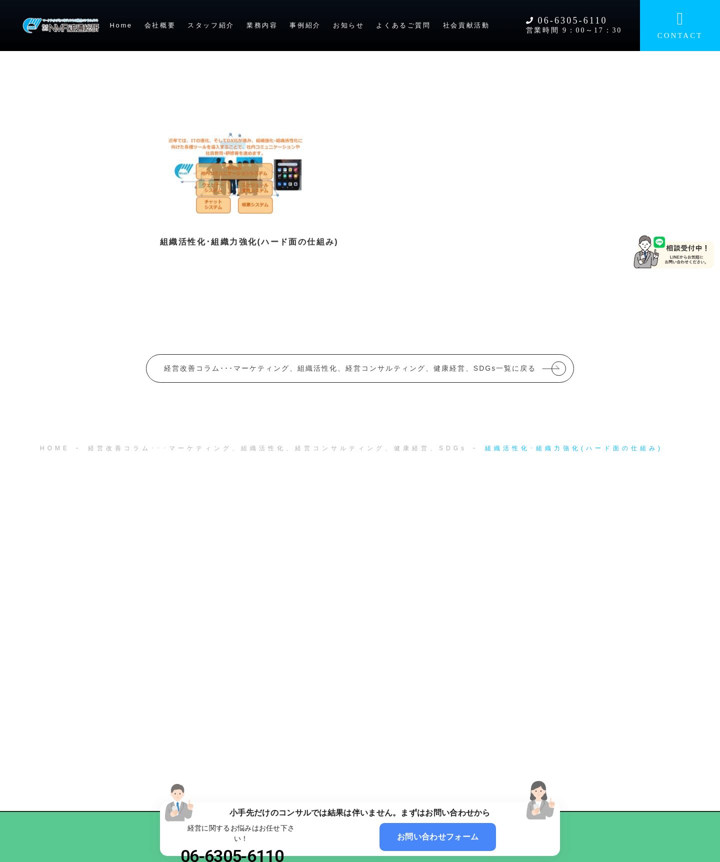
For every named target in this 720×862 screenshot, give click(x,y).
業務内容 (262, 25)
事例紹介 (305, 25)
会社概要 (160, 25)
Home (121, 25)
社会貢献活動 (466, 25)
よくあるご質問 (403, 25)
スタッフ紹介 (211, 25)
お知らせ (348, 25)
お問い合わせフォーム (437, 836)
